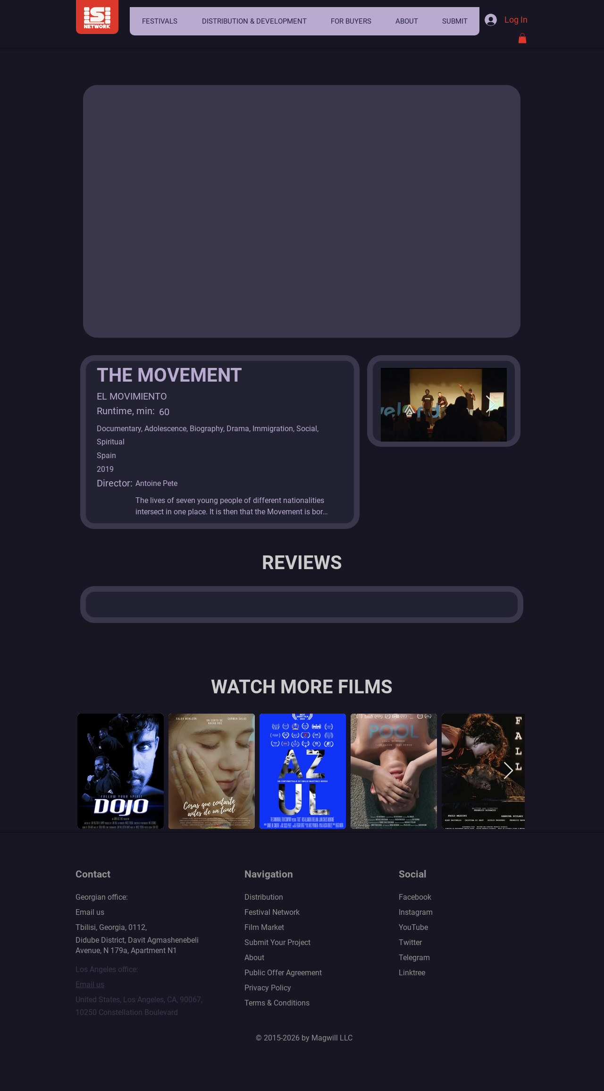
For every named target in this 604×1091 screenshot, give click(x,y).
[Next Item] (490, 404)
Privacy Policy (267, 987)
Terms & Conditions (277, 1002)
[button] (159, 21)
